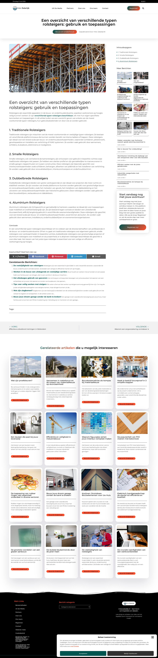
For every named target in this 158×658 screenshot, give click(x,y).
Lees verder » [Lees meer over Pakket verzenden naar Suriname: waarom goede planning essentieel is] (121, 145)
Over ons (81, 8)
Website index (20, 630)
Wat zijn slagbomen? (22, 291)
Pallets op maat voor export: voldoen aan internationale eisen (140, 114)
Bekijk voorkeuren (130, 653)
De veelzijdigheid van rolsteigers (28, 266)
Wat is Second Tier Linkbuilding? (129, 149)
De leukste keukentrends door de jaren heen (60, 551)
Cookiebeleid (20, 633)
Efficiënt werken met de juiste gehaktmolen (128, 165)
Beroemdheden (21, 605)
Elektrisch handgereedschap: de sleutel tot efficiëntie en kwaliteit (131, 495)
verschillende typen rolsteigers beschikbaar (53, 116)
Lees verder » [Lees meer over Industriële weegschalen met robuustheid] (121, 177)
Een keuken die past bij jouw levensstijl (24, 438)
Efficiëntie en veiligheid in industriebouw (58, 438)
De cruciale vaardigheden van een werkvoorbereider (131, 551)
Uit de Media (20, 609)
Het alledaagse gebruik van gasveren (30, 278)
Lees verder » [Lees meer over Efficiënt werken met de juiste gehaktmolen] (121, 169)
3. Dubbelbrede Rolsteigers (128, 58)
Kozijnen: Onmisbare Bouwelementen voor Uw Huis (96, 494)
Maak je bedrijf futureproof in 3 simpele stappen (131, 381)
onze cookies (74, 646)
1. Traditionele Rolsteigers (127, 52)
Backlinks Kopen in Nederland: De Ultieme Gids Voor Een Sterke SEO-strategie (22, 639)
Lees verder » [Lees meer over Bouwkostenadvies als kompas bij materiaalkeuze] (121, 186)
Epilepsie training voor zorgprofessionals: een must (124, 132)
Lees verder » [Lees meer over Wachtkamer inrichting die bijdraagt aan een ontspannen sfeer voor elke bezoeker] (121, 160)
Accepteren (83, 653)
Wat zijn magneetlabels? (139, 81)
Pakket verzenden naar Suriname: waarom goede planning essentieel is (131, 141)
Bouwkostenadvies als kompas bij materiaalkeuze (130, 182)
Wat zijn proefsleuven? (121, 81)
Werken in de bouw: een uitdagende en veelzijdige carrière (40, 272)
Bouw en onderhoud (64, 32)
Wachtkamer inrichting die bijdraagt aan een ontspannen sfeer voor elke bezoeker (132, 156)
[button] (153, 637)
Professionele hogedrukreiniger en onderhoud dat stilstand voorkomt (124, 97)
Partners (70, 8)
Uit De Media (57, 8)
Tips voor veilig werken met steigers (30, 284)
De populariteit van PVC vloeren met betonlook (128, 438)
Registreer (19, 623)
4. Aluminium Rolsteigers (127, 61)
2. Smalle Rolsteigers (126, 55)
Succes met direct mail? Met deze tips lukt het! (140, 132)
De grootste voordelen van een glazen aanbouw (25, 551)
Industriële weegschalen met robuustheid (128, 174)
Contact (105, 8)
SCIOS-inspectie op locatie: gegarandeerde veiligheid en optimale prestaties (141, 98)
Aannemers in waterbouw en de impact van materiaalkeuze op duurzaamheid (123, 116)
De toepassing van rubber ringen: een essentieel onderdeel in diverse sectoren (25, 495)
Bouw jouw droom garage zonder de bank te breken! (37, 297)
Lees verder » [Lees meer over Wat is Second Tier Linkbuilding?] (121, 152)
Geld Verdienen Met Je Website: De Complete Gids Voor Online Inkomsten (22, 646)
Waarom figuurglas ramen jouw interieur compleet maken (97, 438)
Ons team (93, 8)
